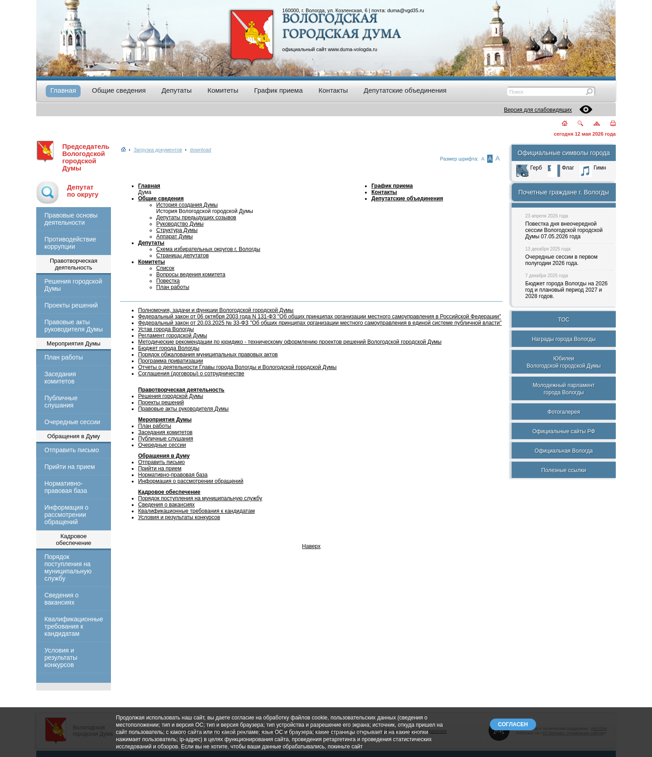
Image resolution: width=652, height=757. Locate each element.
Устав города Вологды (166, 329)
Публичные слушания (60, 401)
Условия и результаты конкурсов (60, 657)
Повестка (168, 281)
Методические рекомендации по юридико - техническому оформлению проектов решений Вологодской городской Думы (289, 342)
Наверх (311, 546)
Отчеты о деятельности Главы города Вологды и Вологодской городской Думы (237, 367)
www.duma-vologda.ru (352, 49)
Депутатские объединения (407, 198)
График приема (391, 186)
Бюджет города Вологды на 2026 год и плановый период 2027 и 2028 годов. (566, 289)
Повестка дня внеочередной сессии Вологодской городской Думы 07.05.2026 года (564, 230)
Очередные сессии (72, 422)
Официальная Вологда (564, 451)
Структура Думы (176, 230)
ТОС (564, 320)
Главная (149, 186)
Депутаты (151, 243)
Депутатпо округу (82, 191)
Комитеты (151, 262)
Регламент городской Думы (172, 335)
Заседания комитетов (60, 377)
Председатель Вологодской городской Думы (85, 157)
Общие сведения (161, 198)
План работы (63, 357)
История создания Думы (187, 205)
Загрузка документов (158, 149)
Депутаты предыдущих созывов (196, 217)
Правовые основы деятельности (71, 219)
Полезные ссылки (564, 470)
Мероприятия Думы (165, 419)
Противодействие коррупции (70, 243)
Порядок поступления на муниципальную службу (67, 567)
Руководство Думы (180, 224)
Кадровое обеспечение (169, 492)
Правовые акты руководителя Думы (73, 325)
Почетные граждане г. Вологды (563, 192)
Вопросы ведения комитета (190, 274)
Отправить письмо (71, 450)
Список (165, 268)
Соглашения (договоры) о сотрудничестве (191, 373)
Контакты (384, 192)
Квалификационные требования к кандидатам (73, 626)
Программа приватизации (170, 361)
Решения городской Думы (73, 285)
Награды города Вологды (564, 339)
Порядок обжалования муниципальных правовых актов (208, 354)
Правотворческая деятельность (181, 390)
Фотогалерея (563, 412)
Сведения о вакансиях (61, 598)
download (200, 149)
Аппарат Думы (174, 236)
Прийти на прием (69, 466)
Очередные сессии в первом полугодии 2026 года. (561, 260)
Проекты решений (71, 305)
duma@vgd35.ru (405, 10)
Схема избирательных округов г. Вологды (208, 249)
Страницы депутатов (182, 255)
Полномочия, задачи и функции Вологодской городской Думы (215, 310)
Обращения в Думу (164, 456)
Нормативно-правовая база (65, 487)
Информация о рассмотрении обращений (66, 514)
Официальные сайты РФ (563, 431)
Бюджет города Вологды (168, 348)
